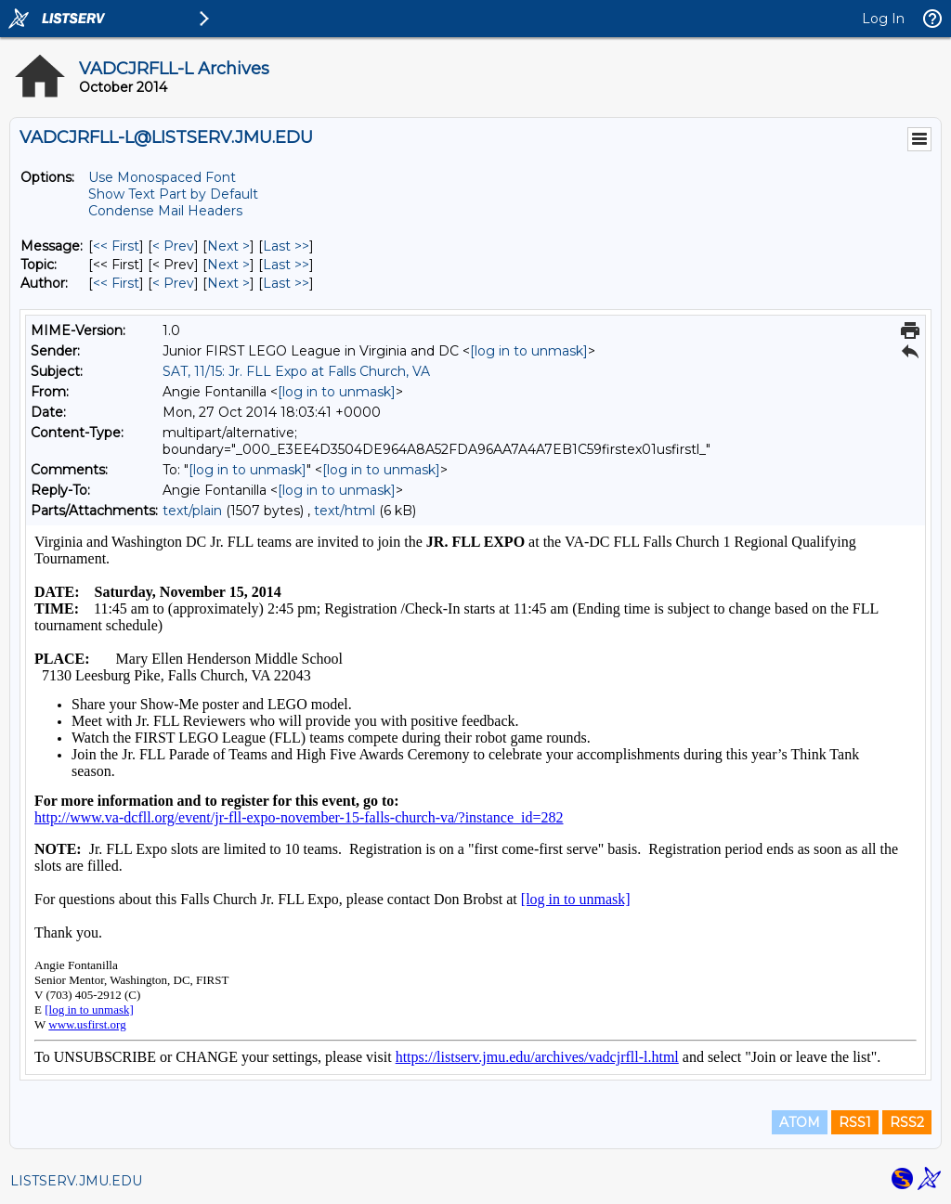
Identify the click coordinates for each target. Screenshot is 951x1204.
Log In (883, 18)
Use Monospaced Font (162, 177)
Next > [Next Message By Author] (228, 283)
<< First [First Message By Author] (116, 283)
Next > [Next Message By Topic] (228, 264)
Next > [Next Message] (228, 246)
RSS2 (907, 1122)
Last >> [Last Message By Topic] (286, 264)
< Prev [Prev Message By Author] (173, 283)
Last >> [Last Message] (286, 246)
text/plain (192, 510)
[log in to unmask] (529, 351)
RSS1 (855, 1122)
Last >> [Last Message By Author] (286, 283)
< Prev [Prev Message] (173, 246)
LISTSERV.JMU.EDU (76, 1180)
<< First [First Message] (116, 246)
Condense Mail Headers (165, 210)
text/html (344, 510)
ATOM (799, 1122)
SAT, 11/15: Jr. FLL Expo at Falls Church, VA (296, 371)
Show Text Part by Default (173, 194)
